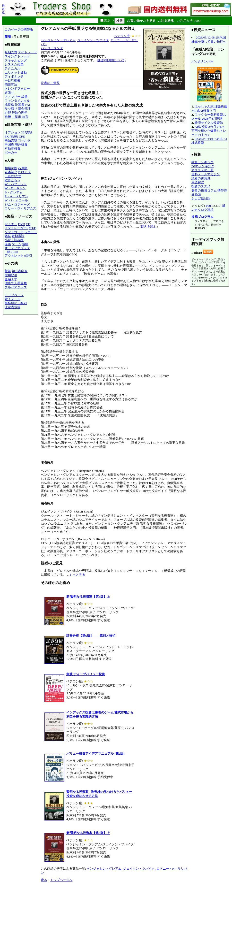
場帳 (25, 244)
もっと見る (77, 574)
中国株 (9, 144)
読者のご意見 (50, 83)
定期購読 (18, 236)
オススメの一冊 (202, 170)
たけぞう (24, 172)
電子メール (12, 299)
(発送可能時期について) (111, 60)
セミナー (11, 224)
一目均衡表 (12, 80)
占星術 (16, 117)
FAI (27, 105)
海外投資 (21, 144)
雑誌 (8, 236)
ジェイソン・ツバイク (93, 40)
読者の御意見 (200, 178)
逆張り (9, 92)
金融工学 (11, 279)
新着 (8, 36)
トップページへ (61, 880)
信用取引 (11, 275)
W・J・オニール (16, 200)
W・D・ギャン (15, 188)
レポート (30, 232)
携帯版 (3, 9)
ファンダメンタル (17, 100)
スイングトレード (17, 56)
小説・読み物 (14, 240)
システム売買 (14, 64)
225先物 (26, 132)
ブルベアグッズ (16, 287)
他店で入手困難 (16, 283)
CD (28, 224)
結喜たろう (12, 180)
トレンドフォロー (17, 88)
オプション (12, 132)
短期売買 (11, 52)
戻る (44, 880)
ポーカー (11, 152)
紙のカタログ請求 (208, 208)
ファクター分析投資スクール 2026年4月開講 (208, 117)
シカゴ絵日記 (200, 198)
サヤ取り (11, 108)
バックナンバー (202, 61)
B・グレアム (14, 192)
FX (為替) (11, 136)
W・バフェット (16, 184)
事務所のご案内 (16, 303)
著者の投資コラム (204, 190)
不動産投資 (12, 148)
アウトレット (14, 255)
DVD (21, 224)
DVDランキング (202, 166)
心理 (8, 113)
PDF (209, 205)
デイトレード (27, 52)
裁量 (24, 97)
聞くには (12, 251)
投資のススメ (200, 186)
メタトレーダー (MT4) (20, 228)
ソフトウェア (14, 232)
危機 (8, 117)
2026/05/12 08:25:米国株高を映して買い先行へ (208, 39)
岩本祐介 (11, 172)
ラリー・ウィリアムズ (20, 208)
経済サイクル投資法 (209, 122)
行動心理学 (19, 113)
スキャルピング (16, 60)
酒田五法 (11, 84)
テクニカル (12, 68)
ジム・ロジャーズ (17, 204)
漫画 (8, 244)
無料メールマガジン (205, 174)
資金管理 (24, 108)
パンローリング (52, 48)
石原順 (22, 168)
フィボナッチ (14, 76)
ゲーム (16, 244)
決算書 (19, 105)
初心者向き (19, 271)
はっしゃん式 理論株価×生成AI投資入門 (209, 108)
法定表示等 (12, 307)
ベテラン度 (122, 36)
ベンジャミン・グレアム (58, 40)
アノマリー (12, 97)
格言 (25, 117)
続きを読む (149, 226)
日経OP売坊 (13, 176)
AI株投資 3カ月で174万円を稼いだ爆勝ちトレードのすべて (208, 131)
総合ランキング (202, 162)
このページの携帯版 (19, 29)
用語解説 (197, 182)
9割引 (28, 255)
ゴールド (24, 140)
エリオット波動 (16, 72)
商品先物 (11, 140)
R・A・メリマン (16, 196)
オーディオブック (17, 248)
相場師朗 (11, 168)
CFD (22, 136)
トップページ (14, 295)
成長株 (9, 105)
